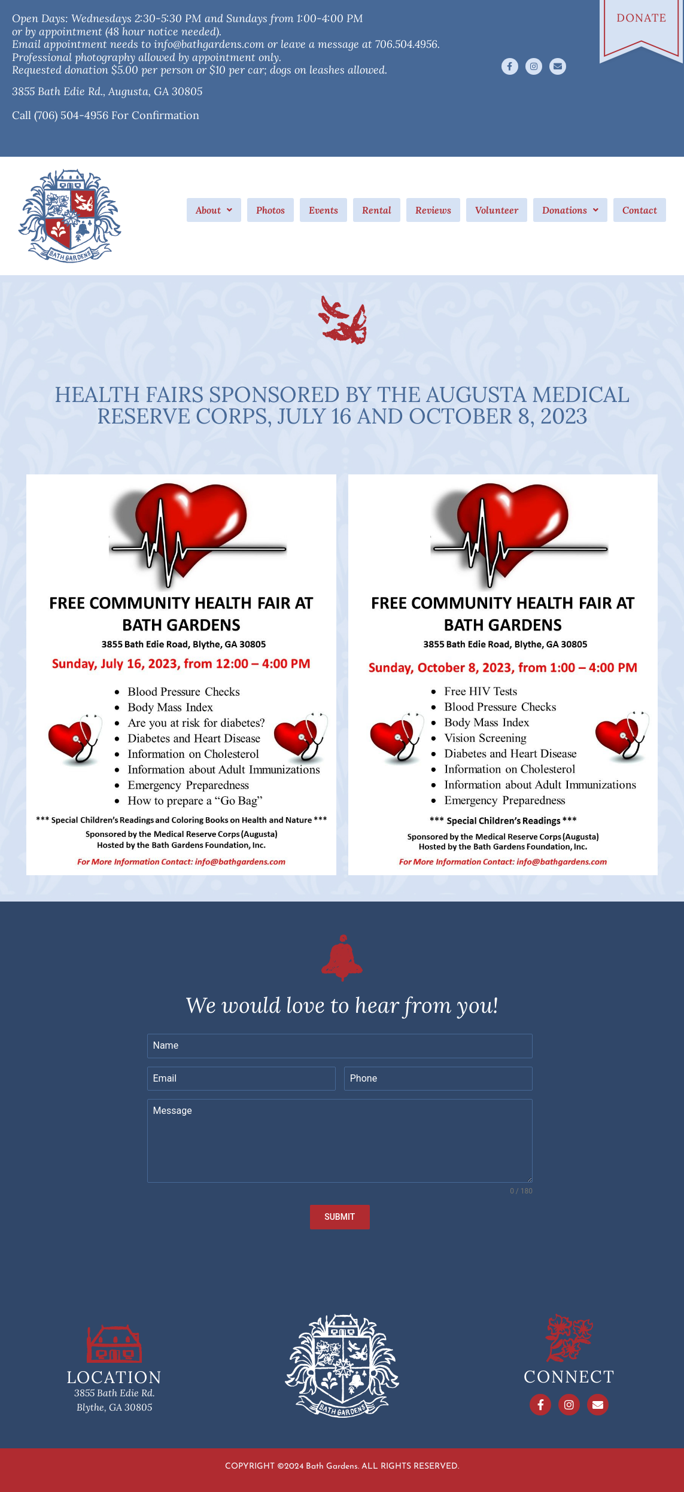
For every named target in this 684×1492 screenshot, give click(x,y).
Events (323, 210)
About (214, 210)
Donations (570, 210)
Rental (376, 210)
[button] (214, 210)
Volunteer (496, 210)
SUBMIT (339, 1217)
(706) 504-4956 (71, 115)
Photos (270, 210)
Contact (639, 210)
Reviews (433, 210)
